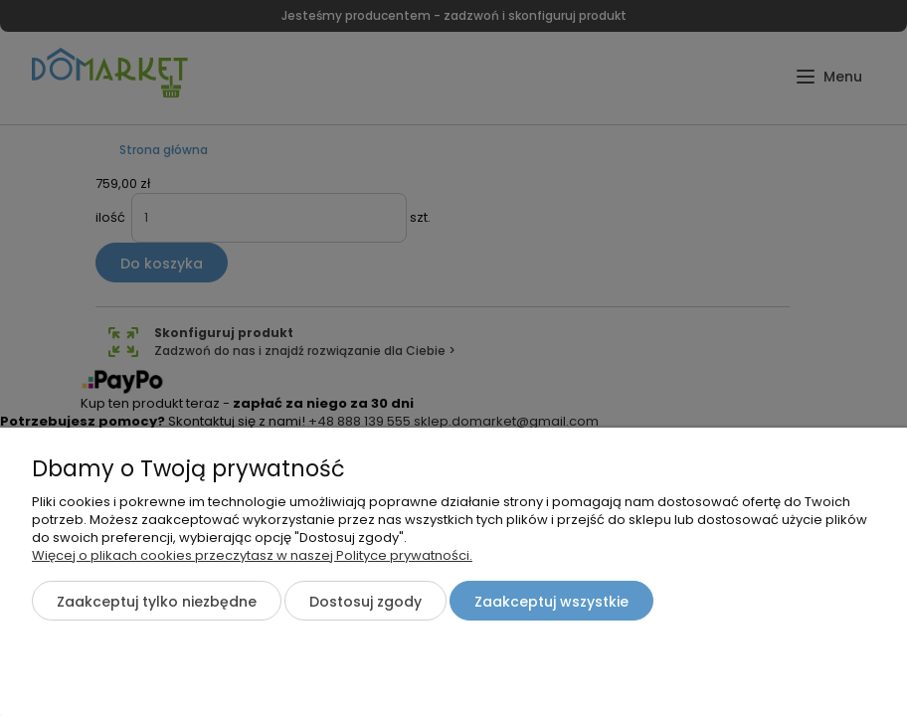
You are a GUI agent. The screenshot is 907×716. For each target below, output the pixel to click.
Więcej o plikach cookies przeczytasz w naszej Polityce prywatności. (252, 555)
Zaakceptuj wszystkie (551, 602)
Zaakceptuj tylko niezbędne (157, 602)
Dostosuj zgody (365, 602)
